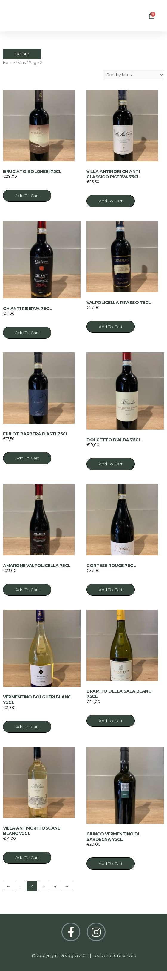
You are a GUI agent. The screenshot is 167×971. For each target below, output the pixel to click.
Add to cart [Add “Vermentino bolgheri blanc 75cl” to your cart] (27, 726)
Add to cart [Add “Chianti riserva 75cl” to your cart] (27, 332)
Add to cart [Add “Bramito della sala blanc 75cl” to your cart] (111, 720)
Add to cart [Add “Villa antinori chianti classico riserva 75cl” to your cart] (111, 201)
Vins (22, 62)
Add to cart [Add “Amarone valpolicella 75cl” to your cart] (27, 589)
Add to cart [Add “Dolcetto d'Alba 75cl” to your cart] (111, 464)
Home (9, 62)
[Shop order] (133, 75)
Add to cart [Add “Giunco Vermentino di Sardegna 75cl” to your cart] (111, 863)
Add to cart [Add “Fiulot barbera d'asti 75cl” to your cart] (27, 458)
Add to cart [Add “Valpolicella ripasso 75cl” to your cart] (111, 326)
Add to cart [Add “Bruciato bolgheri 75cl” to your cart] (27, 195)
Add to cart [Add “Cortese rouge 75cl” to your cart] (111, 589)
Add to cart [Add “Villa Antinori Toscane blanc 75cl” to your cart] (27, 857)
